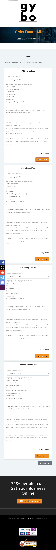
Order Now (42, 159)
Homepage (21, 39)
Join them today (29, 501)
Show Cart (45, 463)
